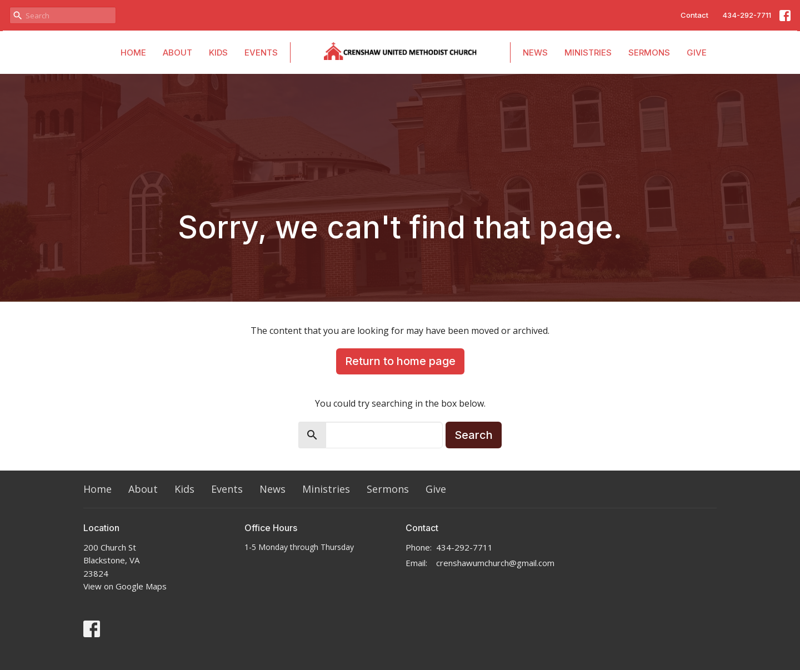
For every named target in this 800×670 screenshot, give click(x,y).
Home (133, 52)
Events (261, 52)
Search (473, 435)
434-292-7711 (746, 15)
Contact (694, 15)
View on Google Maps (125, 586)
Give (697, 52)
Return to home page (400, 361)
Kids (218, 52)
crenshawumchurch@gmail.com (495, 562)
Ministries (588, 52)
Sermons (649, 52)
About (177, 52)
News (535, 52)
